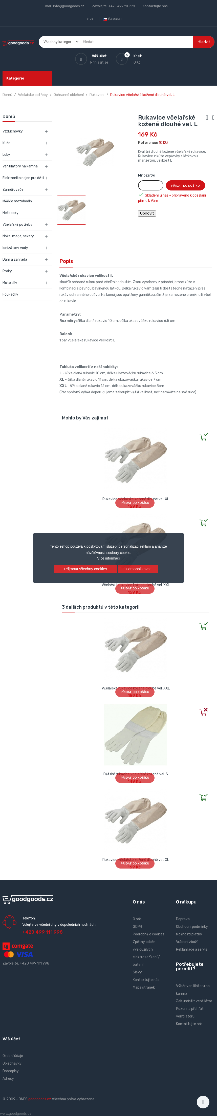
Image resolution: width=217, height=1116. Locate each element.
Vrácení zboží (187, 942)
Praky (7, 271)
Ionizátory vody (15, 248)
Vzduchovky (13, 131)
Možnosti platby (189, 934)
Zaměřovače (13, 189)
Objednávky (12, 1063)
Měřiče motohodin (17, 201)
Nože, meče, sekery (18, 236)
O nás (137, 919)
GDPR (137, 927)
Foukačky (10, 294)
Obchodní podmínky (192, 927)
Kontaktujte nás (155, 6)
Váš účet (11, 1038)
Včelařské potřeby (17, 224)
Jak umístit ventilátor (194, 1001)
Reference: (148, 143)
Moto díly (10, 283)
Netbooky (10, 213)
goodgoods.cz (39, 1099)
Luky (6, 154)
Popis (66, 261)
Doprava (183, 919)
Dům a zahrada (15, 259)
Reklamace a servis (191, 949)
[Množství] (150, 185)
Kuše (6, 143)
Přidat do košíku (185, 185)
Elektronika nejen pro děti (23, 178)
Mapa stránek (144, 987)
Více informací (108, 558)
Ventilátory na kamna (20, 166)
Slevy (137, 972)
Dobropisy (11, 1071)
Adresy (8, 1078)
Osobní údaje (13, 1056)
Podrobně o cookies (148, 934)
